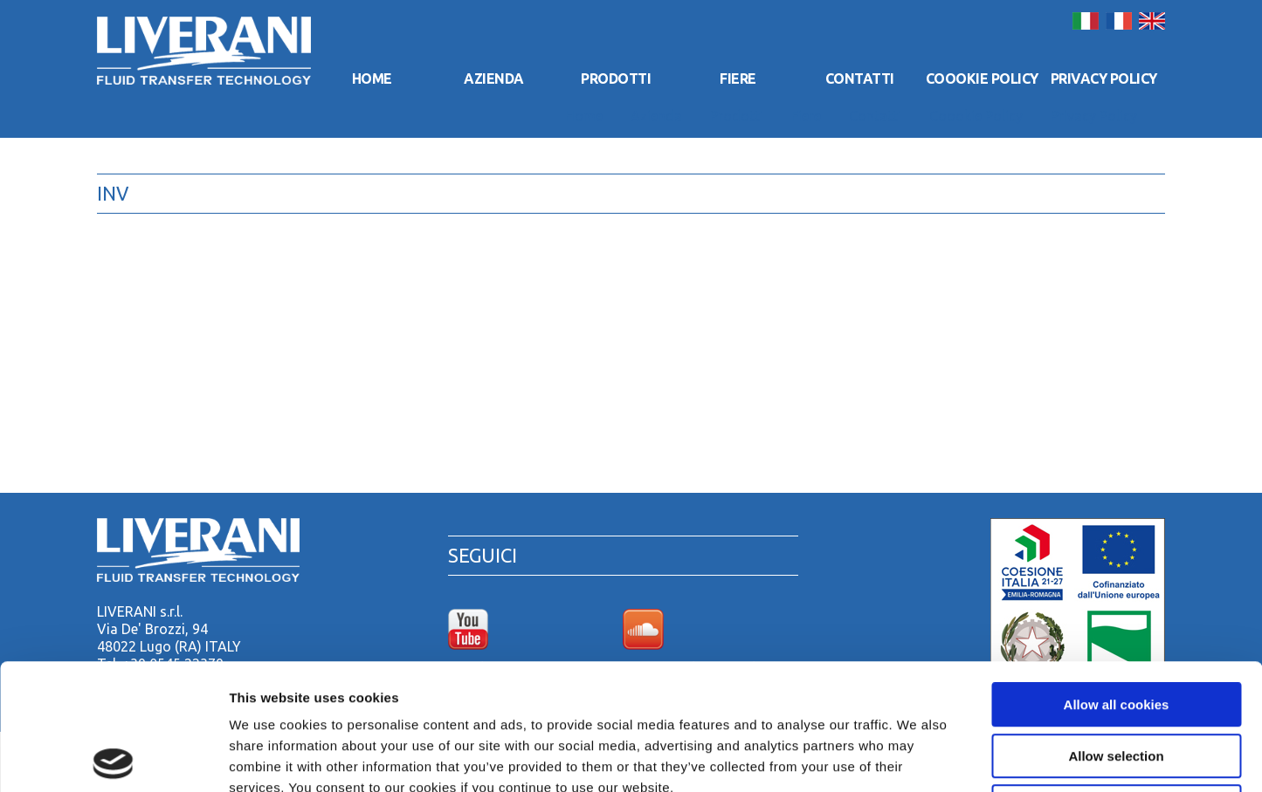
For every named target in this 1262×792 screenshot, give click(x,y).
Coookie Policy (982, 78)
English (1152, 21)
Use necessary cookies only (1116, 680)
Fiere (738, 78)
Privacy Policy (1104, 78)
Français (1119, 21)
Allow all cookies (1116, 578)
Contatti (859, 78)
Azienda (494, 78)
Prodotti (616, 78)
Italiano (1085, 21)
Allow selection (1115, 630)
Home (372, 78)
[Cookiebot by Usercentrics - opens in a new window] (113, 758)
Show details (916, 757)
